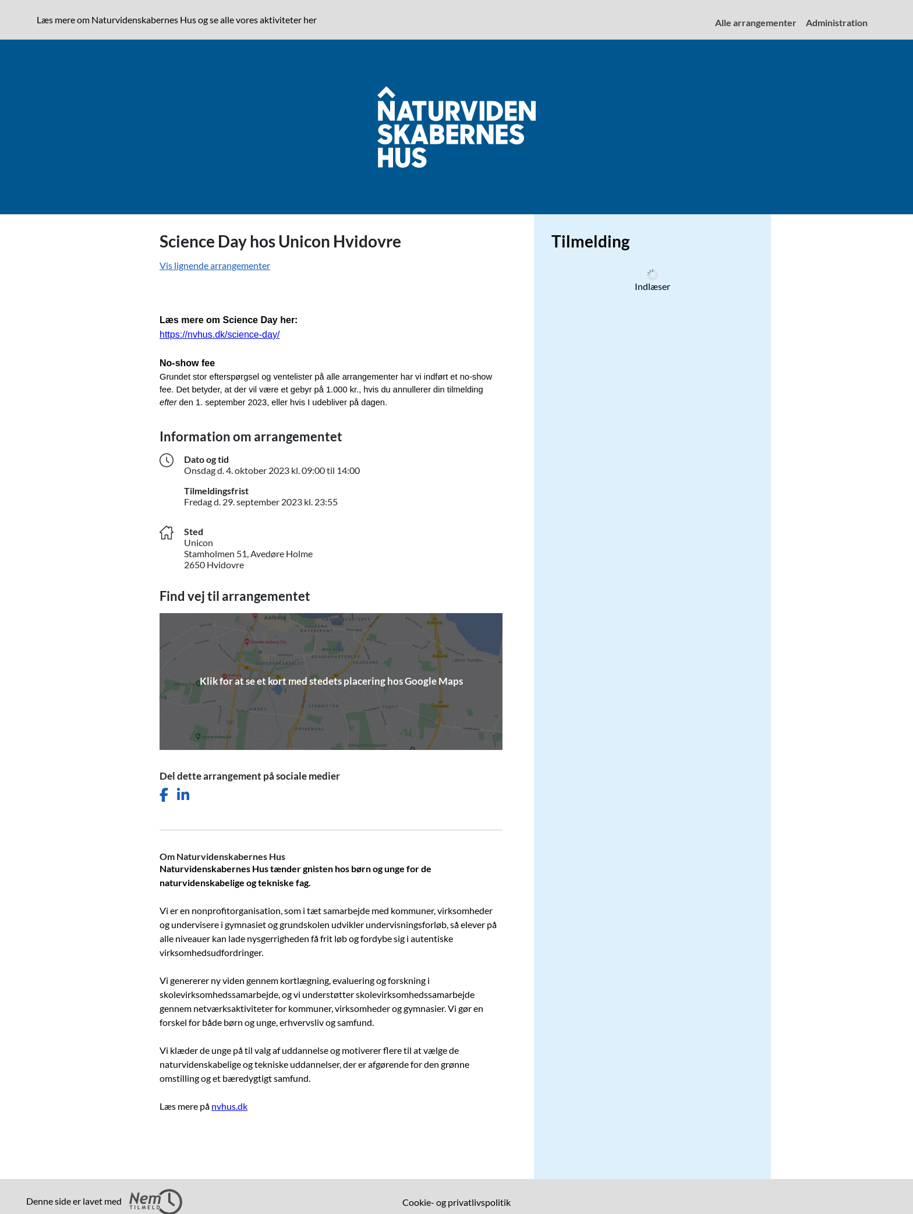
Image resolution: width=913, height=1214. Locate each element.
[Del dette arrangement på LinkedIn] (183, 795)
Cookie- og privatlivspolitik (456, 1202)
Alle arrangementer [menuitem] (756, 22)
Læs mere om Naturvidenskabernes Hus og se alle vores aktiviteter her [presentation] (177, 19)
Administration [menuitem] (837, 22)
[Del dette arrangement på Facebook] (164, 795)
